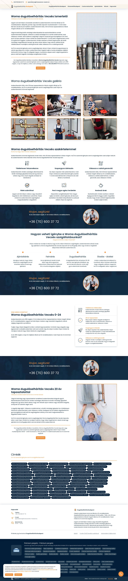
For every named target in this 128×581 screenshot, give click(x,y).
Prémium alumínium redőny (89, 551)
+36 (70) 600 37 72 (20, 514)
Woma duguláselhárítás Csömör (76, 486)
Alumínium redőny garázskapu (33, 548)
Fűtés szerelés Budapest (107, 561)
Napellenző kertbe (62, 551)
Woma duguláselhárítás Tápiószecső (40, 497)
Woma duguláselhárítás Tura (40, 494)
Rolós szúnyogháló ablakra (78, 554)
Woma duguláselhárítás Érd (19, 464)
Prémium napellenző (104, 551)
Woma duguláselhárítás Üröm (57, 492)
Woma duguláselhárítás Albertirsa (81, 478)
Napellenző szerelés (105, 567)
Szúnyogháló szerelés (62, 572)
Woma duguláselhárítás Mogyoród (21, 494)
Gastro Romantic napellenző (92, 548)
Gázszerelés (61, 561)
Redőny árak (73, 569)
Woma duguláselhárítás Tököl (20, 486)
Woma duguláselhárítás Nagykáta (98, 480)
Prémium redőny (29, 554)
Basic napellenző (48, 548)
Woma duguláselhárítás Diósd (60, 483)
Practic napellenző (74, 551)
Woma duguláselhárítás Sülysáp (96, 492)
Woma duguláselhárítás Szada (20, 497)
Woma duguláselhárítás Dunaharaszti (76, 466)
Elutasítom (18, 574)
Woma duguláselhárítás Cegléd (102, 464)
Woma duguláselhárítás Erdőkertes (21, 489)
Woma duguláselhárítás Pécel (63, 475)
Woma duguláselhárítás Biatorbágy (83, 475)
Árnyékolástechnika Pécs (28, 561)
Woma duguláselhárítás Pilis (79, 480)
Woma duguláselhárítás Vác (19, 466)
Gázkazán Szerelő (63, 564)
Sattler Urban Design (110, 554)
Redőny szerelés (101, 569)
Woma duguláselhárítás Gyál (56, 466)
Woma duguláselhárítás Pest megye (38, 464)
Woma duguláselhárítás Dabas (103, 475)
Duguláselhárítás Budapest (57, 6)
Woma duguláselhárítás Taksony (79, 494)
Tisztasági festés (74, 572)
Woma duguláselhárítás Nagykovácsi (64, 489)
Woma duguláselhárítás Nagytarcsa (99, 494)
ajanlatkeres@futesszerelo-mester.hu (26, 518)
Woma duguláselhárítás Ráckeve (38, 486)
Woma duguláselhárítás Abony (41, 478)
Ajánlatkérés (98, 6)
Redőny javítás (81, 569)
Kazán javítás (97, 564)
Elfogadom (9, 574)
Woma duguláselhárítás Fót (78, 469)
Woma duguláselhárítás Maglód (40, 480)
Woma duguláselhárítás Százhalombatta (22, 475)
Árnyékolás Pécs (16, 561)
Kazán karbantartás (107, 564)
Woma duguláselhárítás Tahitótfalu (59, 494)
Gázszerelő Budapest (75, 564)
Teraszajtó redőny (30, 557)
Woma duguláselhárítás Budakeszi (45, 475)
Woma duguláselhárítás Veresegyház (21, 472)
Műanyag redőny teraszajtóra (33, 551)
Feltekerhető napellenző (76, 548)
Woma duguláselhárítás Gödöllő (37, 466)
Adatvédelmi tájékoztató (108, 533)
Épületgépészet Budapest (85, 561)
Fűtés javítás (96, 561)
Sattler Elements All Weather (95, 554)
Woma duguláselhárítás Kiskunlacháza (86, 489)
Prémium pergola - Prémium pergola (38, 543)
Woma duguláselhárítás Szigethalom (80, 472)
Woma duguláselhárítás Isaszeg (41, 483)
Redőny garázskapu (41, 554)
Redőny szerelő (64, 554)
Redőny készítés (53, 554)
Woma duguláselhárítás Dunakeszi (59, 464)
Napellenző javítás (94, 567)
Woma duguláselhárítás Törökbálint (61, 478)
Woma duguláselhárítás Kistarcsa (21, 480)
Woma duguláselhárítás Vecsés (60, 469)
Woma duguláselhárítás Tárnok (57, 486)
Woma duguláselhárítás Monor (61, 472)
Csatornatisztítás (87, 6)
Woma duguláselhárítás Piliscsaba (21, 492)
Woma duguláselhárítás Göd (95, 469)
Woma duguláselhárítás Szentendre (41, 469)
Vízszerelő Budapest (74, 6)
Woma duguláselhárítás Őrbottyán (76, 492)
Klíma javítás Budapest (66, 567)
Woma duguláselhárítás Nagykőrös (97, 466)
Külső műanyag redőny (109, 548)
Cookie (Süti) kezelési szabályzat (89, 533)
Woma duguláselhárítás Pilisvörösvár (21, 478)
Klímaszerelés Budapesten (81, 567)
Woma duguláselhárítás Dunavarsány (42, 489)
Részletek (44, 578)
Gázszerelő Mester (87, 564)
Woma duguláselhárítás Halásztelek (60, 480)
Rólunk (106, 6)
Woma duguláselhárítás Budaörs (20, 469)
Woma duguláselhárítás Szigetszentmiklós (81, 464)
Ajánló (76, 533)
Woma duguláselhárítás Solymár (79, 483)
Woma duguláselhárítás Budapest (61, 497)
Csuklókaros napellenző (61, 548)
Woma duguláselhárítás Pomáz (101, 472)
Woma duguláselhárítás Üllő (99, 478)
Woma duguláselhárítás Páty (39, 492)
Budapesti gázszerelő (51, 561)
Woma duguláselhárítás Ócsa (95, 486)
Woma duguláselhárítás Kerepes (98, 483)
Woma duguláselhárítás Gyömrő (42, 472)
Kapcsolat (113, 6)
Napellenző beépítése (49, 551)
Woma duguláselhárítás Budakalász (21, 483)
